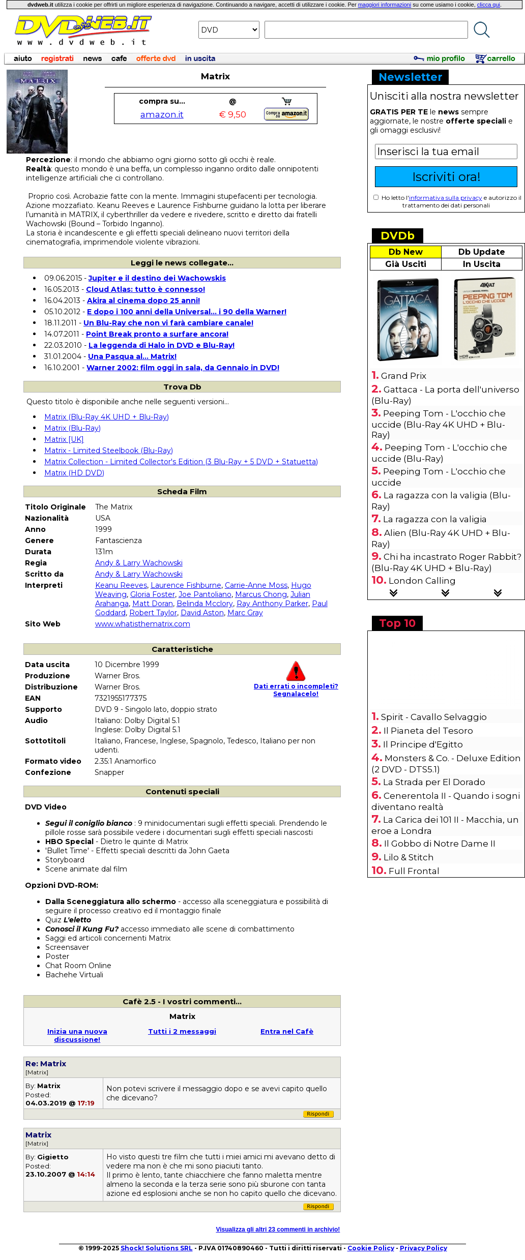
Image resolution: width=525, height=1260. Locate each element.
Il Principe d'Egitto (423, 744)
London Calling (422, 581)
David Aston (202, 612)
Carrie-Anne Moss (256, 585)
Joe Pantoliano (205, 594)
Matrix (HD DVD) (74, 472)
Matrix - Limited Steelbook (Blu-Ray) (108, 450)
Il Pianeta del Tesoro (428, 731)
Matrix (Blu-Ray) (72, 428)
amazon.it (162, 114)
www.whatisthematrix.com (142, 623)
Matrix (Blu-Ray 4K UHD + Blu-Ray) (106, 417)
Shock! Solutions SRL (157, 1248)
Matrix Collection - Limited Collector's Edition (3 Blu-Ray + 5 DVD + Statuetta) (181, 461)
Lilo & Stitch (409, 857)
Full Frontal (414, 871)
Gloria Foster (152, 594)
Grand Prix (403, 376)
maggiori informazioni (385, 5)
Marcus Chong (261, 594)
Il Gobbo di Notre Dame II (439, 843)
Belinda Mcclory (205, 603)
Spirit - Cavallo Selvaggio (434, 717)
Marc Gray (245, 612)
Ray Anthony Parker (272, 603)
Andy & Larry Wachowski (139, 562)
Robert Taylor (153, 612)
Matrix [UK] (64, 439)
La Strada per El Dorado (434, 782)
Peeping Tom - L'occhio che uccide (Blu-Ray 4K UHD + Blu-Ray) (438, 424)
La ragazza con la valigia (435, 519)
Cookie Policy (370, 1248)
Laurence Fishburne (186, 585)
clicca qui (488, 5)
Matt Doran (152, 603)
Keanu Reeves (121, 585)
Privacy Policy (423, 1248)
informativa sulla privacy (445, 197)
